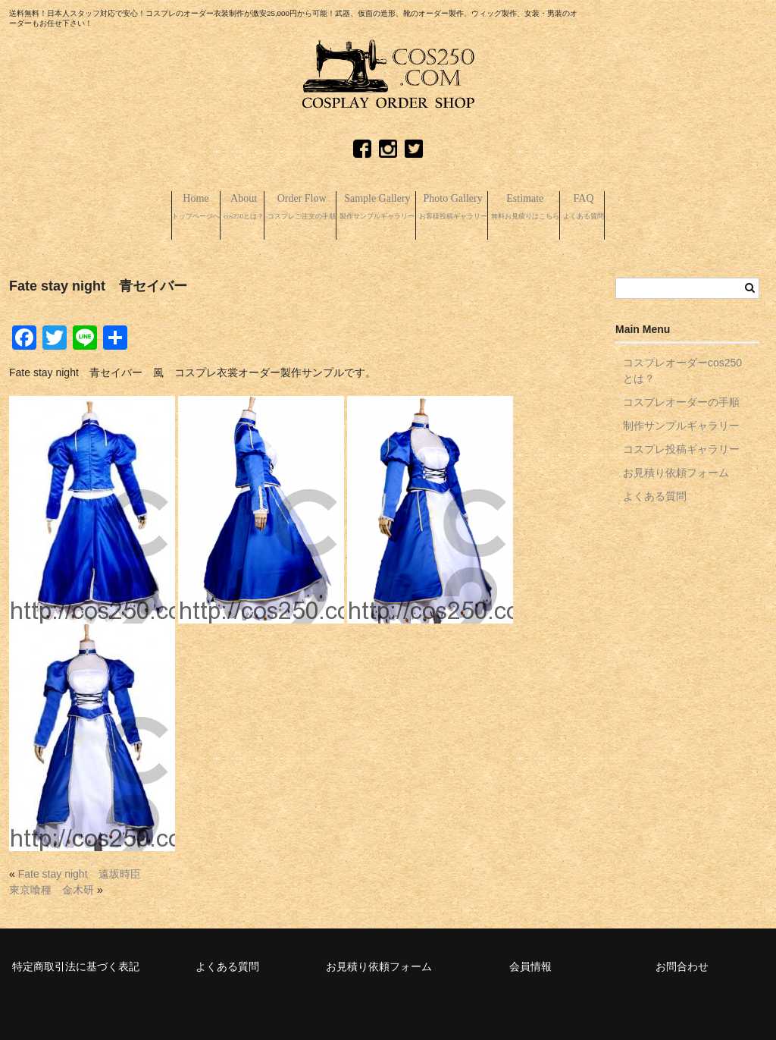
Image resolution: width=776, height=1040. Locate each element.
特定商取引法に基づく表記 (75, 960)
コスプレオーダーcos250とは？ (682, 364)
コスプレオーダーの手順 (681, 395)
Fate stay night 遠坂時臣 (79, 867)
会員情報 (530, 960)
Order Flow (253, 206)
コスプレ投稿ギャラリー (681, 442)
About (159, 206)
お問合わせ (682, 960)
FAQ (699, 206)
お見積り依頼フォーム (676, 466)
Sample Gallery (372, 206)
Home (81, 206)
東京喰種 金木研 (51, 883)
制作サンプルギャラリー (681, 419)
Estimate (605, 206)
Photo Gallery (491, 206)
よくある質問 (655, 489)
